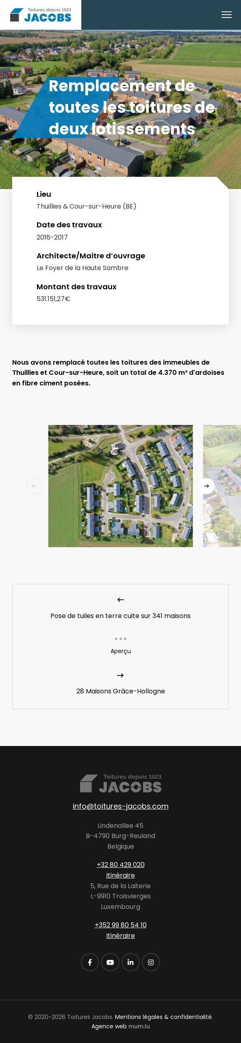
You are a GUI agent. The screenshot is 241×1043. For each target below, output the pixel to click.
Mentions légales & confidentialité (163, 1017)
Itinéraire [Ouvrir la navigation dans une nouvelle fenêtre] (120, 875)
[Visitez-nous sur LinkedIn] (131, 962)
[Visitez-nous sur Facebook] (90, 962)
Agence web (109, 1026)
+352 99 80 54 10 (121, 925)
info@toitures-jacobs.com (121, 806)
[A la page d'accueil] (40, 15)
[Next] (206, 486)
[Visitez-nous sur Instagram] (151, 962)
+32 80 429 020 (121, 864)
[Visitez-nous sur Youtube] (110, 962)
